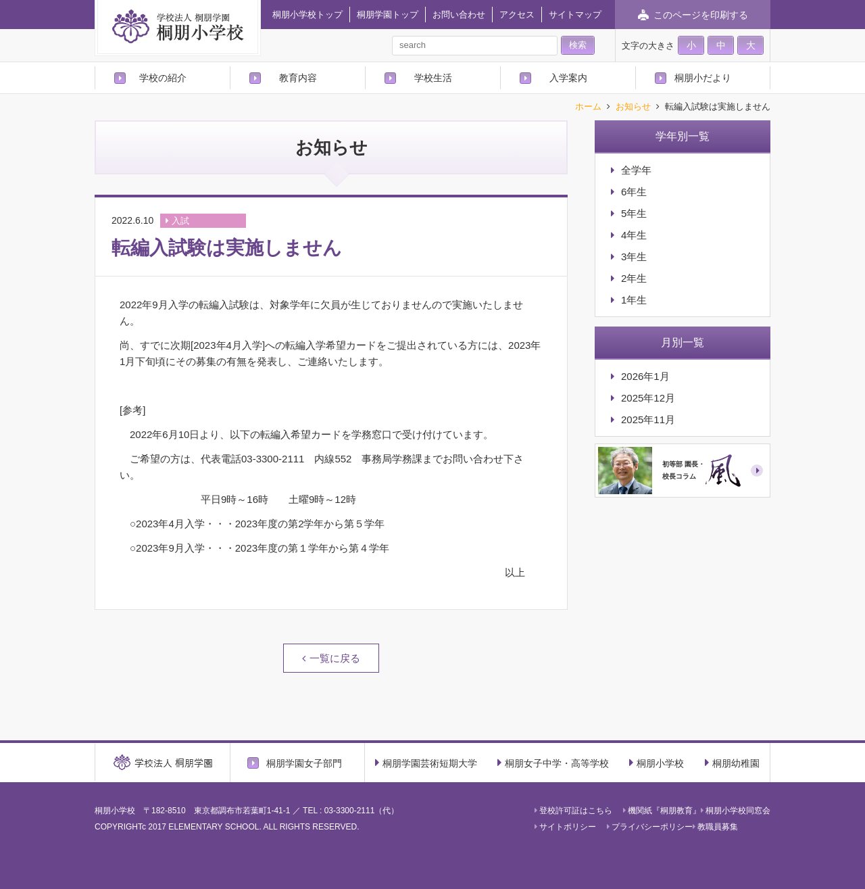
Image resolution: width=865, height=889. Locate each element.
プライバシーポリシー (650, 827)
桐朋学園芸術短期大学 (426, 762)
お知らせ (633, 107)
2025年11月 (648, 419)
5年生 (634, 213)
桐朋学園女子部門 (304, 763)
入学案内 (568, 77)
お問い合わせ (458, 14)
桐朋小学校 (656, 762)
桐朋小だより (702, 77)
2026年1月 (645, 376)
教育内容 (298, 77)
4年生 (634, 235)
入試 (180, 221)
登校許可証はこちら (573, 810)
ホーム (588, 107)
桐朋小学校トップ (307, 14)
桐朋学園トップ (387, 14)
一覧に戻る (335, 658)
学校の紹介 (163, 77)
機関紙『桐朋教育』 (662, 810)
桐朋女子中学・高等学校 (553, 762)
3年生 (634, 256)
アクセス (517, 14)
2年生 (634, 278)
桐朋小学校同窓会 (735, 810)
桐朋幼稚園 (732, 762)
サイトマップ (575, 14)
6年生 (634, 192)
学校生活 (433, 77)
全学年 (636, 170)
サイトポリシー (565, 827)
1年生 (634, 300)
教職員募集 (715, 827)
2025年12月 (648, 398)
